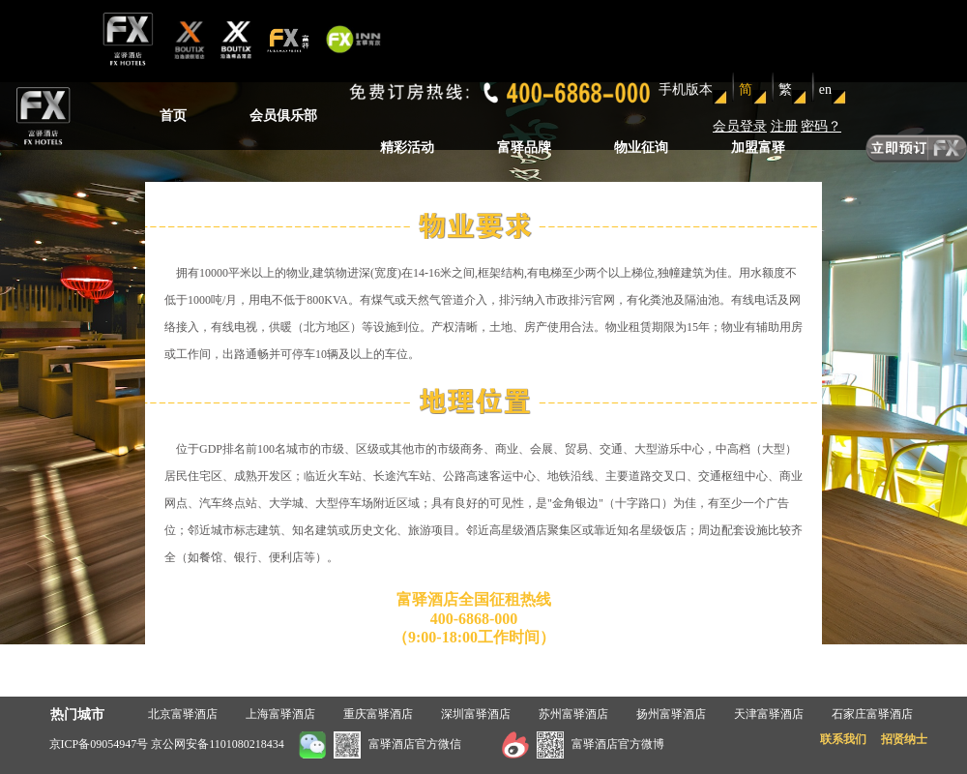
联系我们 (843, 739)
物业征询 (641, 147)
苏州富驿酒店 (573, 714)
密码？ (821, 126)
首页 (173, 115)
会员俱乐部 (283, 115)
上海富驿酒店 (280, 714)
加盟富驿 (758, 147)
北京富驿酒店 (183, 714)
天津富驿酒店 (769, 714)
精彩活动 (407, 147)
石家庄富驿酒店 (872, 714)
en (825, 89)
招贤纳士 (904, 739)
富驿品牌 (524, 147)
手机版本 (686, 89)
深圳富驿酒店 (476, 714)
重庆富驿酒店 (378, 714)
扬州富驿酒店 (671, 714)
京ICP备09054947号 (99, 744)
